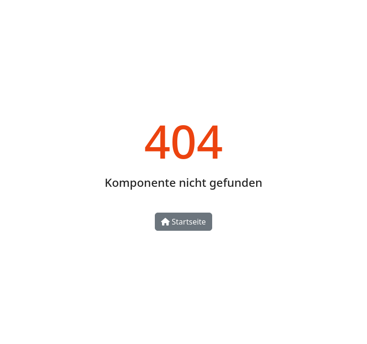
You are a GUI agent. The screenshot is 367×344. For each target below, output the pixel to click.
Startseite (183, 221)
